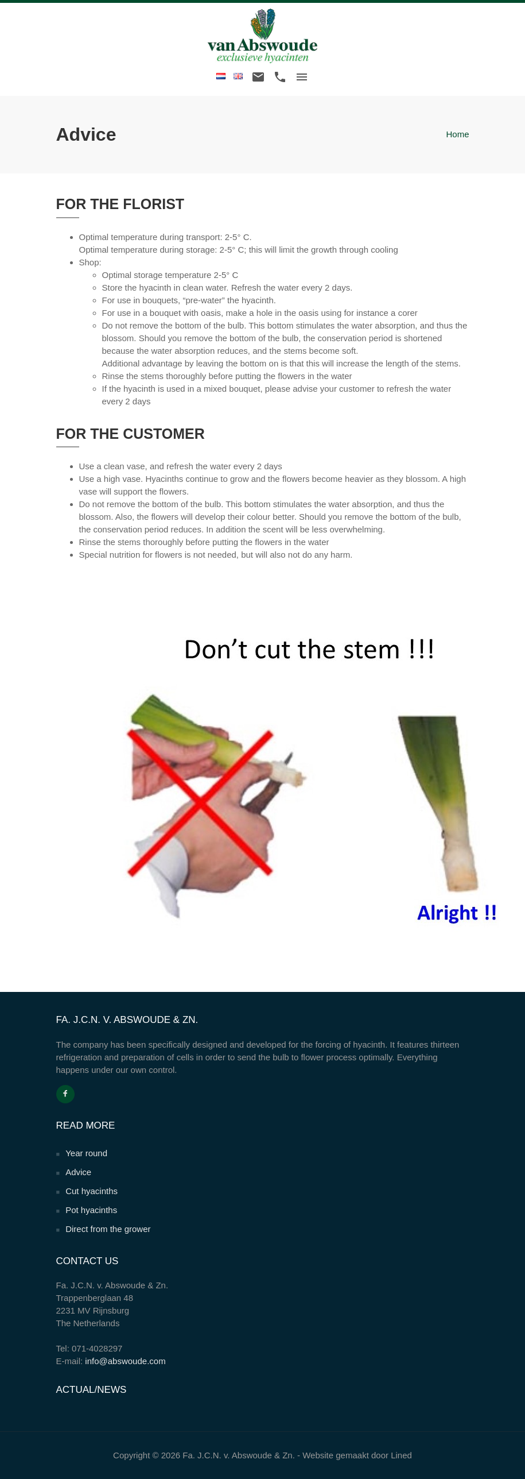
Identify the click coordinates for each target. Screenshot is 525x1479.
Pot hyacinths (91, 1210)
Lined (401, 1455)
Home (457, 134)
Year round (86, 1153)
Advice (78, 1172)
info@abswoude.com (125, 1361)
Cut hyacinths (91, 1191)
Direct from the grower (107, 1229)
